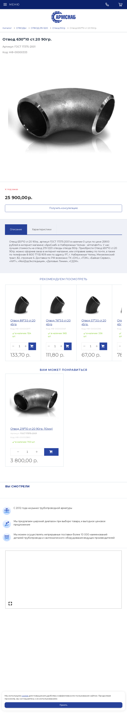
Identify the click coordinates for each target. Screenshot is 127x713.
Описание (16, 229)
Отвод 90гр (58, 28)
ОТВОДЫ (21, 28)
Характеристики (41, 229)
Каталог (7, 28)
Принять (63, 705)
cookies (25, 695)
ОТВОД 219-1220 (39, 28)
